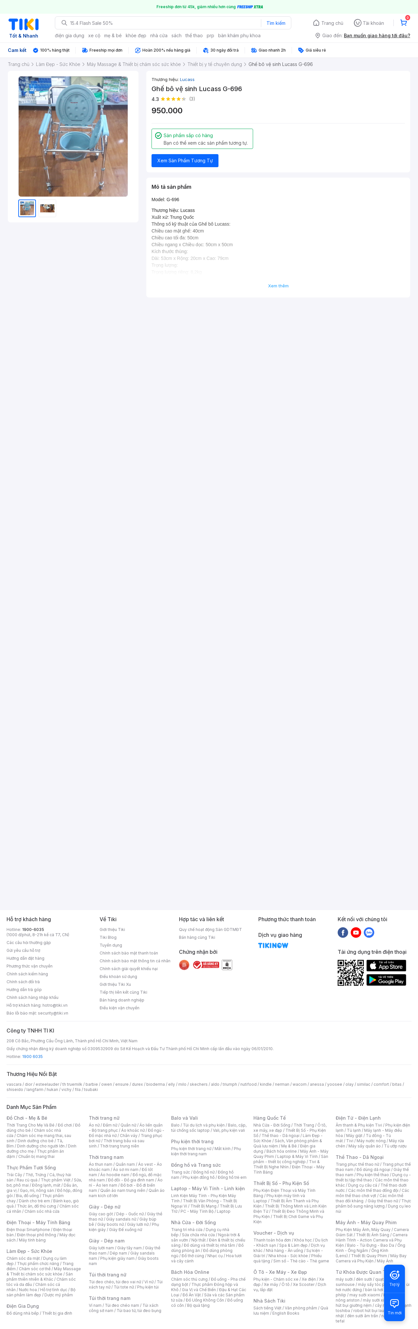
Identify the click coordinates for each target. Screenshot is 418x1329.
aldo (215, 1084)
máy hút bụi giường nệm (370, 1303)
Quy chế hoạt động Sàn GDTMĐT (210, 929)
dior (28, 1084)
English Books (285, 1313)
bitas (397, 1084)
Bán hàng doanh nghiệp (122, 1000)
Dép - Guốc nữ (130, 1213)
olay (350, 1084)
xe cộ (94, 35)
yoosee (334, 1084)
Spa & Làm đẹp (293, 1245)
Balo (175, 1125)
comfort (381, 1084)
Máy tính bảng (32, 1240)
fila (78, 1089)
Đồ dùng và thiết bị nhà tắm (209, 1245)
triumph (230, 1084)
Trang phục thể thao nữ (357, 1164)
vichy (66, 1089)
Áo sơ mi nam (125, 1169)
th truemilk (72, 1084)
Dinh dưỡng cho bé (36, 1140)
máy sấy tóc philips (376, 1284)
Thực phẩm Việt (56, 1179)
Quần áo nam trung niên (122, 1190)
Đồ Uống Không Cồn (205, 1300)
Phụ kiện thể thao (373, 1174)
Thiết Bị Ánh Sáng (372, 1234)
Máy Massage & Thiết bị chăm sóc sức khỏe (44, 1271)
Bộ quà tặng (198, 1305)
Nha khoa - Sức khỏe (288, 1255)
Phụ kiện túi (148, 1287)
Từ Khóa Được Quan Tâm (364, 1272)
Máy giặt (354, 1135)
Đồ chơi (65, 1125)
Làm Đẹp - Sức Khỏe (29, 1251)
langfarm (34, 1089)
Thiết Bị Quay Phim (369, 1255)
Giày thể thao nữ (383, 1200)
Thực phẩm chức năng (38, 1263)
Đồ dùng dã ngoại (373, 1169)
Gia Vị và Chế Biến (199, 1289)
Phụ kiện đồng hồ (199, 1177)
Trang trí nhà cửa (186, 1229)
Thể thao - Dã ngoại (280, 1135)
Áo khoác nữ (133, 1130)
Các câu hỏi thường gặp (29, 942)
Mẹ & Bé (289, 1146)
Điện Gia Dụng (23, 1306)
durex (137, 1084)
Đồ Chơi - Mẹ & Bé (27, 1118)
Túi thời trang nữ (107, 1274)
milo (182, 1084)
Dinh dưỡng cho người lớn (41, 1146)
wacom (300, 1084)
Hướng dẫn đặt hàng (25, 958)
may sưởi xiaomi (364, 1294)
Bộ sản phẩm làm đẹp (41, 1292)
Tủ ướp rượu (395, 1146)
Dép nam (118, 1253)
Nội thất (198, 1240)
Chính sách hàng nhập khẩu (32, 997)
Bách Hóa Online (190, 1272)
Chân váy (128, 1135)
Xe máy (271, 1284)
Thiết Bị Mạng (203, 1206)
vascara (14, 1084)
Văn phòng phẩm (301, 1307)
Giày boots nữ (110, 1224)
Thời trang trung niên (119, 1146)
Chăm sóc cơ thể (35, 1268)
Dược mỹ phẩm (58, 1294)
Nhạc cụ (215, 1255)
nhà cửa (159, 35)
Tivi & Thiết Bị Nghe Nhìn (286, 1164)
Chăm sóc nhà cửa (41, 1211)
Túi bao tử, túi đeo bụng (139, 1310)
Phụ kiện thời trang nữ (191, 1148)
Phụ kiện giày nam (117, 1258)
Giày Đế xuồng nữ (125, 1229)
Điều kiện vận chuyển (119, 1007)
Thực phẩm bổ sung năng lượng (373, 1203)
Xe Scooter (303, 1284)
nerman (282, 1084)
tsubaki (91, 1089)
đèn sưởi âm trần (362, 1315)
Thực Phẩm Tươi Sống (31, 1167)
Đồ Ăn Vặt (192, 1294)
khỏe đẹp (136, 35)
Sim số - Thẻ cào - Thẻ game (301, 1260)
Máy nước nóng (371, 1140)
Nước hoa (28, 1289)
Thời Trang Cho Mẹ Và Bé (31, 1125)
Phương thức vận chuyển (30, 966)
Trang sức (180, 1172)
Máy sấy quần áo (364, 1146)
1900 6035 (32, 1056)
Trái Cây (14, 1174)
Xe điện (309, 1279)
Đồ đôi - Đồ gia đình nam (131, 1179)
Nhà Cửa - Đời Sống (193, 1222)
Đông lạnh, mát (46, 1185)
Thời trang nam (106, 1157)
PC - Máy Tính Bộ (197, 1211)
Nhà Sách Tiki (269, 1301)
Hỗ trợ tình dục (53, 1289)
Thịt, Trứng (35, 1174)
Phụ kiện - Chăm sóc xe (275, 1279)
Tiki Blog (108, 937)
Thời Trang (304, 1125)
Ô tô (285, 1284)
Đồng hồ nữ (204, 1172)
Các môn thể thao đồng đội (373, 1190)
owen (106, 1084)
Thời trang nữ (104, 1118)
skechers (199, 1084)
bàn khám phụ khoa (239, 35)
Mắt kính (223, 1148)
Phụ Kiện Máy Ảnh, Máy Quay (363, 1229)
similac (363, 1084)
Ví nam (95, 1305)
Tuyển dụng (111, 945)
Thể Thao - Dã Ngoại (360, 1157)
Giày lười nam (101, 1247)
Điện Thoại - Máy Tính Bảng (38, 1222)
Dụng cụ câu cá (362, 1185)
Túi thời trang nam (109, 1298)
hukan (52, 1089)
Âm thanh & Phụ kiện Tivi (359, 1125)
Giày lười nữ (138, 1224)
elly (171, 1084)
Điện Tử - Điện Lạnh (358, 1118)
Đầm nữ (110, 1125)
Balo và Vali (184, 1118)
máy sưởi (344, 1279)
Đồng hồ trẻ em (232, 1177)
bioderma (155, 1084)
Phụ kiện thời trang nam (206, 1151)
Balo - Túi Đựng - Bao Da (370, 1245)
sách (176, 35)
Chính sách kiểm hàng (27, 973)
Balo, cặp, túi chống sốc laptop (209, 1128)
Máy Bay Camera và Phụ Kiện (371, 1258)
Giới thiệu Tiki (112, 929)
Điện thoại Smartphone (28, 1229)
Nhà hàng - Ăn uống (284, 1250)
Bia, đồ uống (27, 1195)
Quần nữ (128, 1125)
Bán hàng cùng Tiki (197, 937)
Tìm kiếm (275, 23)
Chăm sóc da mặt (23, 1258)
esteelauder (47, 1084)
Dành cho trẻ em (34, 1200)
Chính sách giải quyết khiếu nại (129, 968)
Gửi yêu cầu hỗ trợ (23, 950)
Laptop (224, 1211)
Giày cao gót (101, 1213)
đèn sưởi (364, 1279)
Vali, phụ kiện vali (229, 1130)
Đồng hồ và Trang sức (196, 1165)
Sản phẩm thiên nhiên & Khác (40, 1277)
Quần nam (125, 1164)
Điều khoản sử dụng (118, 976)
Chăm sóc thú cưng (189, 1279)
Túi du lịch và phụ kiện (204, 1125)
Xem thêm (278, 285)
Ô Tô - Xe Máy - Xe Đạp (280, 1272)
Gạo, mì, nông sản (37, 1190)
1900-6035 (33, 929)
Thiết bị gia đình (57, 1313)
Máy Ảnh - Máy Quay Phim (366, 1222)
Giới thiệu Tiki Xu (115, 984)
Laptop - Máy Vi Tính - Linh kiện (208, 1188)
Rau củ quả (27, 1179)
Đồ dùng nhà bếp (23, 1313)
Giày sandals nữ (121, 1219)
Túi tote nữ (124, 1287)
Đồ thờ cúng (193, 1255)
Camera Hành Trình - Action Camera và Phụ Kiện (372, 1240)
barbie (92, 1084)
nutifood (248, 1084)
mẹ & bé (113, 35)
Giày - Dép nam (106, 1240)
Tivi (349, 1140)
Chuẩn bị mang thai (36, 1156)
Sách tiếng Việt (267, 1307)
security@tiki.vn (53, 1013)
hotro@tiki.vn (55, 1005)
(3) (192, 99)
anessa (317, 1084)
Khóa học (303, 1240)
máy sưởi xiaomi (378, 1300)
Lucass (187, 79)
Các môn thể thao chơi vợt (372, 1193)
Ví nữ (148, 1281)
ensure (122, 1084)
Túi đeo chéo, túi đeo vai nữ (115, 1281)
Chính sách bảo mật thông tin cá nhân (135, 960)
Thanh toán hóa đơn (272, 1240)
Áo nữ (94, 1125)
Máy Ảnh (385, 1260)
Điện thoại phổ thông (36, 1234)
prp (210, 35)
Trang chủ (332, 23)
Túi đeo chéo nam (122, 1305)
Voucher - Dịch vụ (273, 1233)
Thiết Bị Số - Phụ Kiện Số (281, 1183)
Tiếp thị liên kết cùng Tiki (123, 992)
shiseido (15, 1089)
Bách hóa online (281, 1151)
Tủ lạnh (354, 1130)
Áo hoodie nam (114, 1174)
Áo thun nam (100, 1164)
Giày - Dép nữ (105, 1206)
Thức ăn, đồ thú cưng (36, 1206)
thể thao (194, 35)
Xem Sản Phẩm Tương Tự (185, 160)
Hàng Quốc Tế (269, 1118)
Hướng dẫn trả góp (24, 989)
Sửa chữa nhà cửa (198, 1234)
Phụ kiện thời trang (192, 1141)
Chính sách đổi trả (23, 981)
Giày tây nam (129, 1247)
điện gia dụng (69, 35)
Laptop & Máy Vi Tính (297, 1156)
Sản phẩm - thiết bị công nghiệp (290, 1159)
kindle (266, 1084)
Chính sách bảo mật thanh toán (129, 953)
